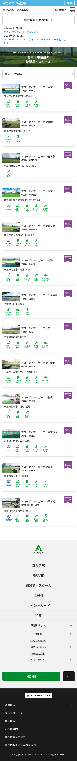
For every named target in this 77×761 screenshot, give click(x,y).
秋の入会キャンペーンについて (21, 31)
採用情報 (10, 721)
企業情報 (10, 705)
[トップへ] (69, 676)
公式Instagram (50, 640)
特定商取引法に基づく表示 (20, 745)
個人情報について (15, 737)
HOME (31, 676)
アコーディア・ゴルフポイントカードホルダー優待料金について (37, 41)
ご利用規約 (11, 729)
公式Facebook (51, 647)
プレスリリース (14, 713)
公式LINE (52, 634)
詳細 (70, 3)
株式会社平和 (51, 653)
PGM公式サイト (50, 659)
